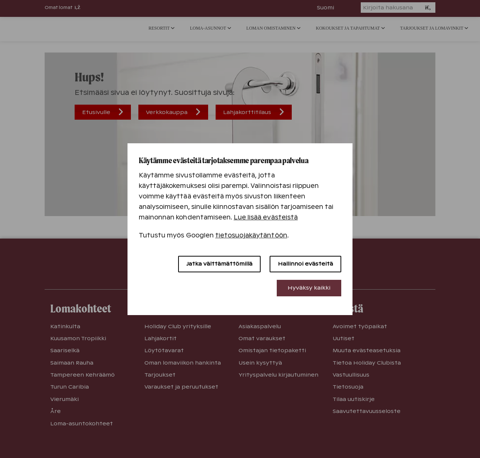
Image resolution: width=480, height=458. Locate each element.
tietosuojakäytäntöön (251, 235)
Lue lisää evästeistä (266, 217)
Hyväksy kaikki (309, 287)
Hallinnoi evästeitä (305, 263)
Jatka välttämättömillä (219, 263)
